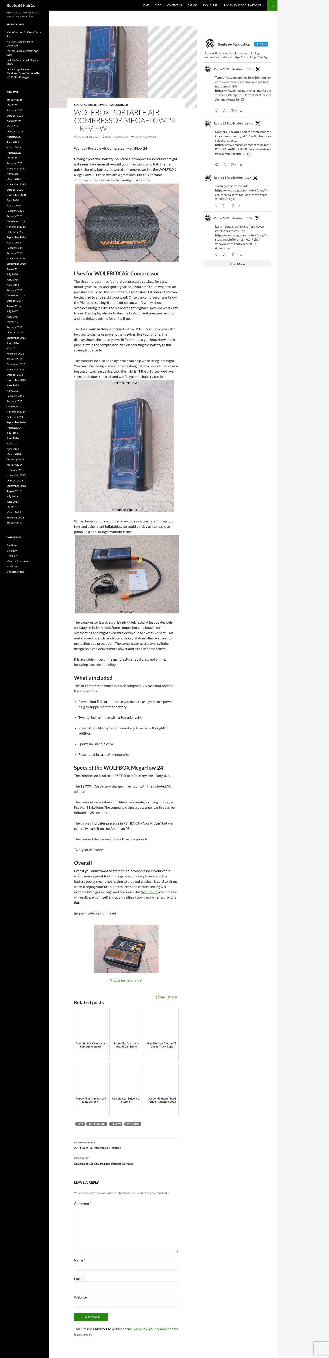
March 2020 (14, 205)
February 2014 (15, 459)
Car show (12, 550)
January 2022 (14, 163)
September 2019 (16, 237)
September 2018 (16, 263)
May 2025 (12, 105)
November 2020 (16, 184)
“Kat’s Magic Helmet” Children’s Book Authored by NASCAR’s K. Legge (23, 73)
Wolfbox (133, 1123)
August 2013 (14, 491)
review (116, 1123)
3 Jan (248, 177)
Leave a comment (147, 136)
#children (221, 199)
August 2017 (14, 306)
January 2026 (14, 99)
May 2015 (12, 390)
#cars (267, 149)
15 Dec (249, 218)
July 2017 (12, 311)
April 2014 (13, 448)
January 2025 (14, 110)
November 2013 (16, 475)
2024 (80, 1123)
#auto (238, 244)
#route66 (232, 100)
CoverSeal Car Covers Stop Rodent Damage (126, 1160)
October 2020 (15, 189)
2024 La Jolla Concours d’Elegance (126, 1145)
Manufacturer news (89, 104)
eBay (111, 664)
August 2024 (14, 121)
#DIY (252, 244)
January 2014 (14, 464)
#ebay (256, 239)
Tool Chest (210, 5)
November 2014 (16, 411)
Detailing (12, 555)
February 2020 (15, 210)
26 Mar (249, 69)
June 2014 (13, 438)
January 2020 (14, 216)
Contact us (174, 5)
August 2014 (14, 427)
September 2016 (16, 337)
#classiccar (222, 248)
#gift (232, 199)
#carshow (266, 95)
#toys (255, 195)
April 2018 (13, 284)
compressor (97, 1123)
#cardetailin (223, 154)
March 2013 (14, 512)
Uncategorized (116, 104)
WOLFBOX (150, 892)
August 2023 (14, 136)
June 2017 (13, 316)
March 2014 (14, 454)
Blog (158, 5)
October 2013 (15, 480)
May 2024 (12, 126)
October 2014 (15, 417)
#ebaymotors (224, 244)
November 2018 (16, 258)
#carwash (256, 149)
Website (80, 1297)
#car (245, 244)
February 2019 (15, 247)
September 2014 (16, 422)
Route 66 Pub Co (21, 5)
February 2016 (15, 353)
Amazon (95, 664)
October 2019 (15, 232)
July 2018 (12, 274)
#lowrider (252, 95)
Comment (82, 1203)
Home (145, 5)
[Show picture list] (126, 981)
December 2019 (16, 221)
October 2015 (15, 374)
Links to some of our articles (242, 5)
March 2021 (14, 179)
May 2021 (12, 173)
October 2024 (15, 115)
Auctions (12, 545)
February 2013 (15, 517)
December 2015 (16, 364)
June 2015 (13, 385)
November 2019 (16, 226)
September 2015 (16, 380)
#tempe (220, 100)
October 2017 (15, 300)
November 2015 (16, 369)
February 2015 (15, 396)
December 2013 (16, 470)
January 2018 (14, 290)
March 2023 (14, 147)
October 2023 (15, 131)
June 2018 (13, 279)
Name (79, 1260)
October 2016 (15, 332)
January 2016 (14, 358)
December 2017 (16, 295)
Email (79, 1278)
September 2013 (16, 485)
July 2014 (12, 433)
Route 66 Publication (228, 69)
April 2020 (13, 200)
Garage (192, 5)
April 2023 (13, 142)
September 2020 (16, 195)
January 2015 (14, 401)
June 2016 (13, 343)
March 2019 (14, 242)
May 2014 (12, 443)
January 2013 (14, 522)
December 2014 (16, 406)
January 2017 (14, 327)
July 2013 (12, 496)
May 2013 (12, 507)
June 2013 (13, 501)
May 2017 (12, 321)
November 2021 (16, 168)
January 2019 (14, 253)
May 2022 (12, 158)
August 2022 (14, 152)
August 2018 (14, 269)
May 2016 (12, 348)
